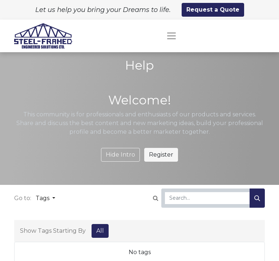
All (100, 230)
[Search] (257, 198)
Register (161, 154)
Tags (43, 198)
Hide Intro (120, 154)
